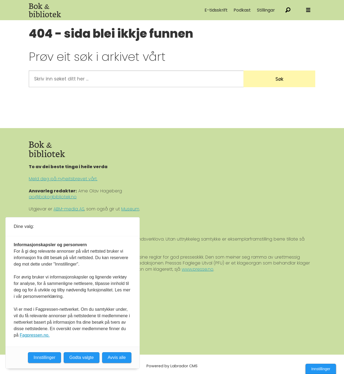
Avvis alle (117, 357)
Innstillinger (320, 369)
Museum (130, 209)
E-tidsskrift (216, 10)
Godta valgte (81, 357)
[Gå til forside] (45, 10)
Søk (279, 79)
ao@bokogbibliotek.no (53, 197)
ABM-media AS (68, 209)
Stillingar (266, 10)
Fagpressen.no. (34, 335)
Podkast (242, 10)
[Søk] (288, 10)
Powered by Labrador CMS (172, 366)
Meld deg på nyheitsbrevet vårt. (63, 179)
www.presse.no (197, 269)
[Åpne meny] (308, 10)
